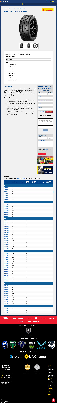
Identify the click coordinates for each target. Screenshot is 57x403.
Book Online (51, 389)
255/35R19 (6, 301)
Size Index (3, 399)
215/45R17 (6, 224)
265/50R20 (6, 308)
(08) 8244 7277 (7, 375)
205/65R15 (6, 199)
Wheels (50, 374)
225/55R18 (6, 263)
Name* (39, 96)
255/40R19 (6, 303)
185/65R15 (6, 191)
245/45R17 (6, 248)
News (49, 392)
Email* (39, 103)
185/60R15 (6, 189)
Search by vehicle (21, 178)
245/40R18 (6, 275)
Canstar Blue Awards (5, 401)
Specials (50, 387)
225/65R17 (6, 240)
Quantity (50, 92)
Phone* (44, 99)
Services (50, 378)
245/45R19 (6, 297)
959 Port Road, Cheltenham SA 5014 (8, 372)
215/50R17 (6, 226)
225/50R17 (6, 234)
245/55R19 (6, 299)
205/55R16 (6, 204)
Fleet (49, 391)
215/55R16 (6, 210)
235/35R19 (6, 289)
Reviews (50, 395)
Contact (50, 388)
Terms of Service (41, 150)
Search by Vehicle (51, 366)
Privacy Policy (46, 149)
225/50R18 (6, 261)
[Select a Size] (28, 59)
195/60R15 (6, 195)
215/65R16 (6, 214)
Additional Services (51, 385)
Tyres (49, 365)
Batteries (49, 379)
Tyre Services (50, 382)
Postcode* (40, 107)
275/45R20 (6, 310)
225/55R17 (6, 236)
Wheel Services (51, 384)
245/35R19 (6, 295)
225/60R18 (6, 265)
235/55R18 (6, 271)
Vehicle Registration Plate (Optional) (42, 136)
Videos (49, 394)
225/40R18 (6, 257)
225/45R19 (6, 285)
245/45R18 (6, 277)
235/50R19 (6, 291)
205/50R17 (6, 222)
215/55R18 (6, 255)
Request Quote (42, 153)
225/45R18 (6, 259)
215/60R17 (6, 230)
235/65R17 (6, 246)
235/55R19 (6, 293)
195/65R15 (6, 197)
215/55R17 (6, 228)
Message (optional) (42, 140)
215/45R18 (6, 253)
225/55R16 (6, 216)
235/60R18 (6, 273)
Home (5, 8)
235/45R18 (6, 267)
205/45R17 (6, 220)
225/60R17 (6, 238)
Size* (39, 92)
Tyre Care (50, 371)
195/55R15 (6, 193)
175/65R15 (6, 187)
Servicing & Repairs (52, 381)
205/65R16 (6, 208)
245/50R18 (6, 279)
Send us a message (8, 377)
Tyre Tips (49, 372)
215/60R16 (6, 212)
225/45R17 (6, 232)
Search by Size (51, 368)
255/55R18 (6, 281)
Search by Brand (51, 369)
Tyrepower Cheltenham (28, 4)
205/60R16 (6, 206)
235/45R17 (6, 242)
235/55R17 (6, 244)
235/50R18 (6, 269)
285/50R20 (6, 312)
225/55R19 (6, 287)
